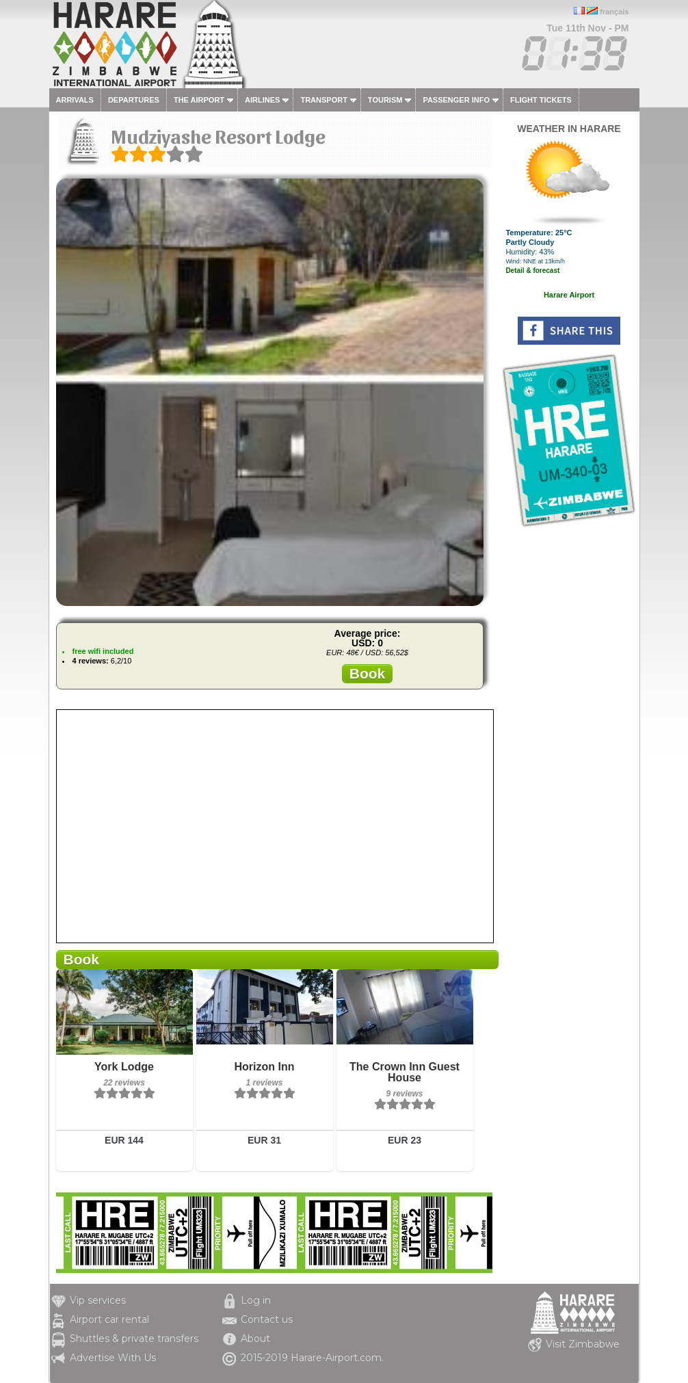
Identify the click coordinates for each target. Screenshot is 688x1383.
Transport (323, 100)
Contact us (267, 1319)
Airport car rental (109, 1319)
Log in (256, 1300)
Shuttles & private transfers (134, 1338)
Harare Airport (569, 295)
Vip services (98, 1300)
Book (367, 673)
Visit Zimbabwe (583, 1344)
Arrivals (75, 100)
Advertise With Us (113, 1358)
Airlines (262, 100)
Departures (133, 100)
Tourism (385, 100)
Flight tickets (541, 100)
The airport (199, 100)
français (614, 12)
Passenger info (456, 100)
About (255, 1338)
